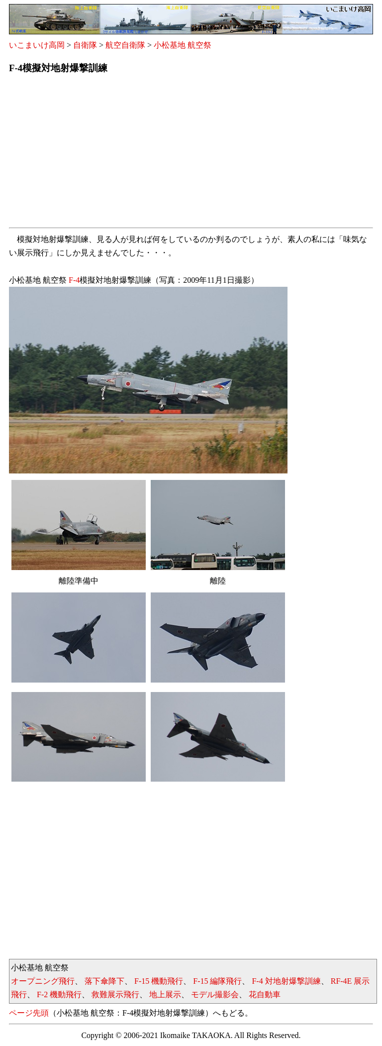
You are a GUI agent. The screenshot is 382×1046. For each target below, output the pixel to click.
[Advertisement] (191, 154)
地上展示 (165, 994)
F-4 (74, 280)
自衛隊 (85, 45)
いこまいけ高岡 (37, 45)
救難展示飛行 (115, 994)
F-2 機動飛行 (59, 994)
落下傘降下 (104, 981)
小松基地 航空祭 (182, 45)
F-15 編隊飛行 (217, 981)
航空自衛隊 (125, 45)
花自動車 (265, 994)
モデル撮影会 (215, 994)
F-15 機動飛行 (158, 981)
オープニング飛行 (43, 981)
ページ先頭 (29, 1013)
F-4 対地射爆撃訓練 (286, 981)
